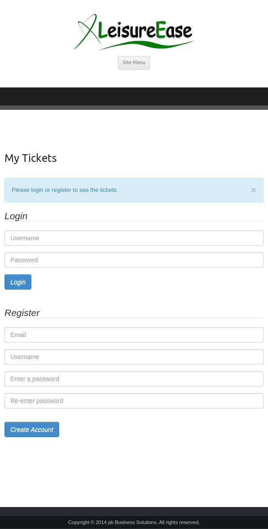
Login (18, 282)
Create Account (31, 429)
